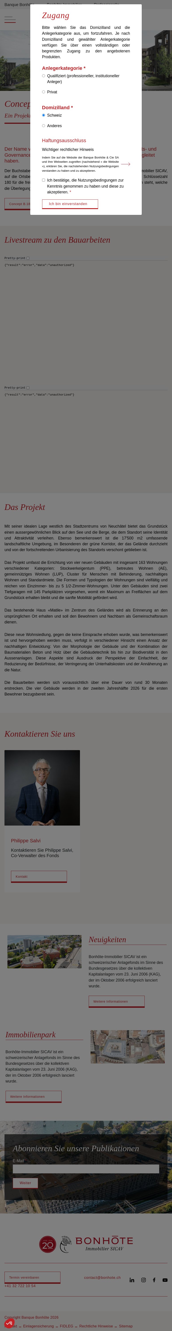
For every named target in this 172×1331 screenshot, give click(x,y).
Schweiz (54, 115)
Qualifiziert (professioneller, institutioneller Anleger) (83, 79)
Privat (52, 92)
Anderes (54, 126)
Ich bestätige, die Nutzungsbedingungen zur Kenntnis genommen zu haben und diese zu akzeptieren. (85, 186)
